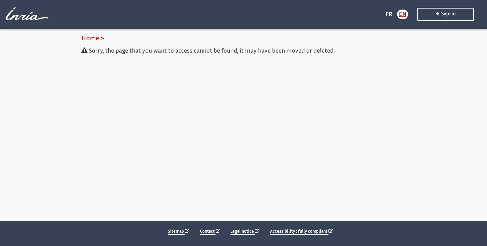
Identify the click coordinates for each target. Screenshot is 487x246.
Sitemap (178, 231)
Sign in (446, 13)
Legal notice (244, 231)
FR (388, 14)
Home (90, 39)
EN (402, 14)
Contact (210, 231)
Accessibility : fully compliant (301, 231)
